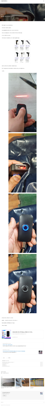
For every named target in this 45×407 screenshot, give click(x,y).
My (2, 360)
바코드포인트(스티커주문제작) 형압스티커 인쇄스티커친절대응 (14, 351)
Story (4, 360)
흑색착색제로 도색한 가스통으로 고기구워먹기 (7, 362)
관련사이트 (2, 402)
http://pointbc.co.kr (5, 349)
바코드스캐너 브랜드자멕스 (7, 344)
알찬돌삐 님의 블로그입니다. (5, 393)
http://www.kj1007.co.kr (6, 343)
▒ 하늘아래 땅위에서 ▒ (6, 392)
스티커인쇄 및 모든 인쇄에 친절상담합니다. (9, 352)
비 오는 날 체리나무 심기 (5, 363)
